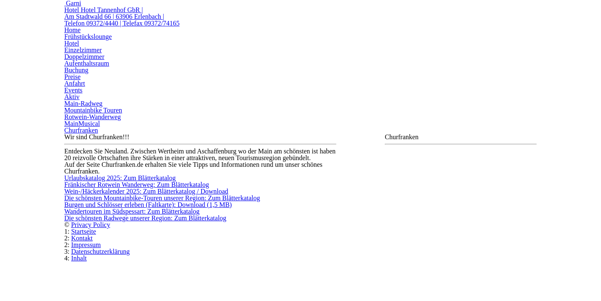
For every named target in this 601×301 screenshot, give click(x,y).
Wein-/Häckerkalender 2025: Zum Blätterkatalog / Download (146, 191)
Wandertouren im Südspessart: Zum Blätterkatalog (131, 211)
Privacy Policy (90, 224)
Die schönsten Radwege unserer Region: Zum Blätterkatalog (145, 218)
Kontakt (82, 238)
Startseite (83, 231)
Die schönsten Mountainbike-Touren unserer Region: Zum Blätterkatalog (162, 198)
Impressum (86, 244)
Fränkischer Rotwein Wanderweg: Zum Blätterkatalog (136, 184)
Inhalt (78, 258)
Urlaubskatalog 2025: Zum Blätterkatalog (120, 177)
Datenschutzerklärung (100, 251)
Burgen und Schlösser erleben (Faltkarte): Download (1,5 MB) (148, 204)
